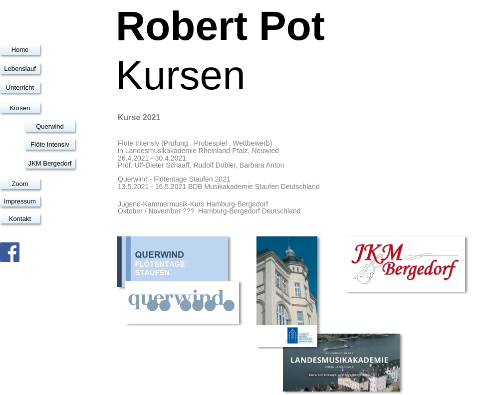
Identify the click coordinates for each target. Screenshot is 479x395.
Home (20, 49)
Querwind (50, 126)
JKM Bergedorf (50, 163)
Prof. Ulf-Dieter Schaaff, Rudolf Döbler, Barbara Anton (201, 165)
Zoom (19, 184)
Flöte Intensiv (49, 144)
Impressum (20, 201)
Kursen (19, 108)
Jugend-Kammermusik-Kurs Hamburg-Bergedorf (193, 204)
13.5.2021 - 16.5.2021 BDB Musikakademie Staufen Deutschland (219, 187)
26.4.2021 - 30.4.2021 (152, 158)
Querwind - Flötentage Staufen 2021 (174, 179)
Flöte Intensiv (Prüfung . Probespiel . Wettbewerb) (195, 143)
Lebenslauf (20, 68)
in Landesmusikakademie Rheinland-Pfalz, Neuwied (198, 151)
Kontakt (20, 218)
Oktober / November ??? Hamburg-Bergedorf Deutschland (209, 211)
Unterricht (20, 87)
